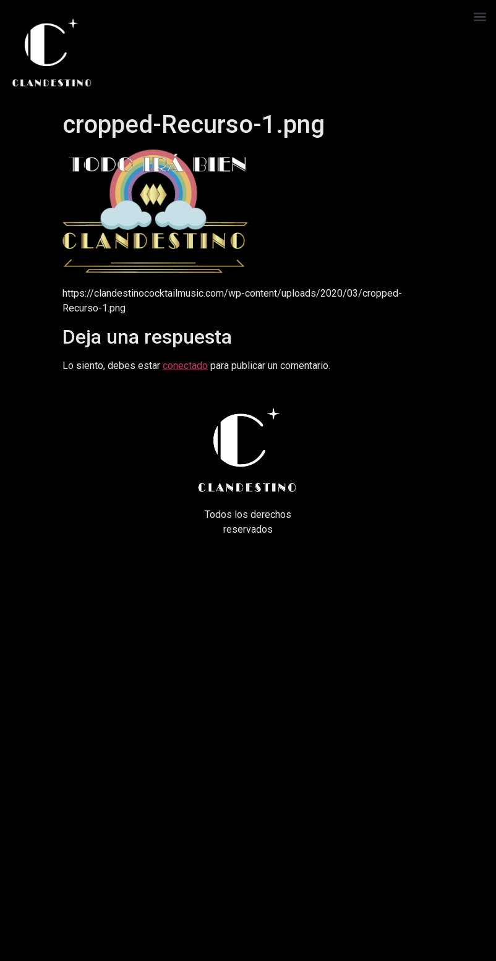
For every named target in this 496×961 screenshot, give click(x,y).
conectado (185, 365)
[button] (479, 16)
